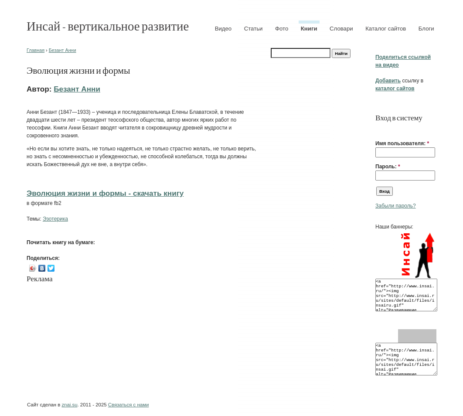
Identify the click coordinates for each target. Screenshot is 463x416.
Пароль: (387, 167)
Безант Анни (62, 50)
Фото (281, 28)
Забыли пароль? (395, 206)
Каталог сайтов (385, 28)
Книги (309, 28)
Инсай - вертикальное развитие (108, 25)
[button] (378, 129)
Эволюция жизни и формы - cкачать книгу (105, 193)
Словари (341, 28)
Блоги (426, 28)
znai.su (69, 404)
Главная (35, 50)
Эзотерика (55, 219)
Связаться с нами (128, 404)
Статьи (253, 28)
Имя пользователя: (402, 143)
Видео (223, 28)
